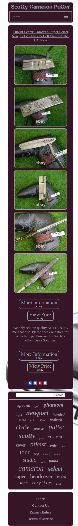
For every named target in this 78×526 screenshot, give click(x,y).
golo (32, 420)
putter (57, 426)
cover (21, 445)
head (58, 484)
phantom (53, 405)
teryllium (42, 483)
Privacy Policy (40, 512)
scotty (27, 435)
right (19, 415)
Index (40, 499)
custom (55, 436)
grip (36, 453)
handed (59, 414)
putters (57, 454)
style (43, 420)
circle (23, 427)
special (23, 405)
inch (24, 482)
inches (46, 453)
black (61, 477)
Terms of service (40, 519)
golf (37, 406)
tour (25, 452)
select (55, 468)
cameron (31, 468)
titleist (38, 444)
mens (22, 420)
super (20, 476)
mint (43, 462)
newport (37, 413)
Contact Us (40, 505)
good (41, 438)
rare (63, 446)
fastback (56, 420)
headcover (41, 476)
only (53, 445)
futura (53, 461)
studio (30, 460)
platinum (38, 428)
